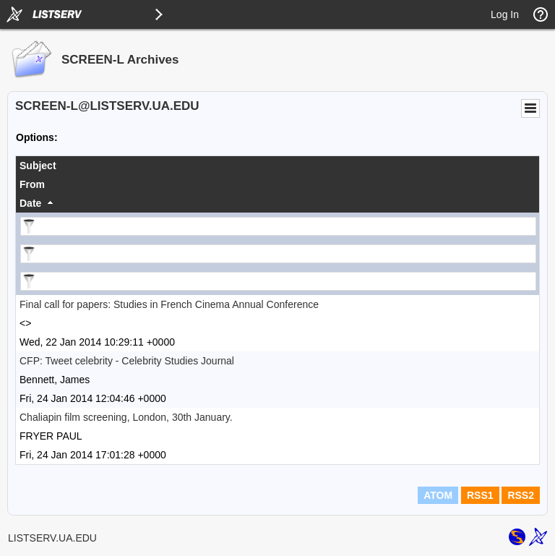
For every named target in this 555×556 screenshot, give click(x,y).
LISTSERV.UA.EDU (52, 538)
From (32, 184)
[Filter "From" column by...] (278, 253)
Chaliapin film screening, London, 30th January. (126, 417)
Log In (505, 14)
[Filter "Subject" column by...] (278, 226)
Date (30, 203)
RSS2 (520, 495)
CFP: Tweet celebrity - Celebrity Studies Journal (127, 361)
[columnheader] (277, 165)
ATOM (437, 495)
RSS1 (480, 495)
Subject (38, 165)
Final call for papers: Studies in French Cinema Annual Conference (169, 304)
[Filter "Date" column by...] (278, 281)
